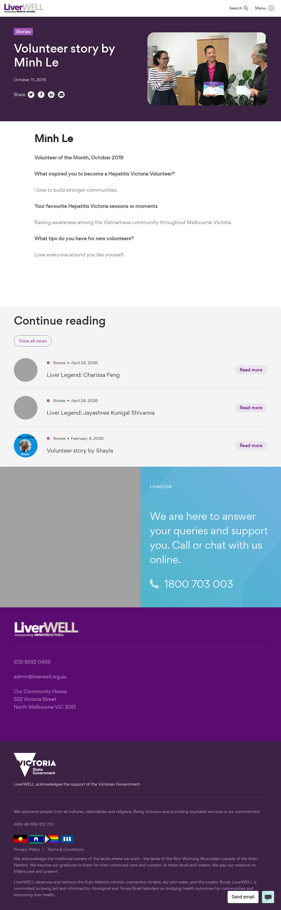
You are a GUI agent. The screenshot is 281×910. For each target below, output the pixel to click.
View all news (33, 341)
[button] (264, 9)
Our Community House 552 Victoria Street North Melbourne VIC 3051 (45, 699)
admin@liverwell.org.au (40, 677)
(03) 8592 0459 (32, 662)
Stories (23, 32)
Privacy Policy (27, 850)
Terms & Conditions (65, 850)
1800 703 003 (191, 584)
